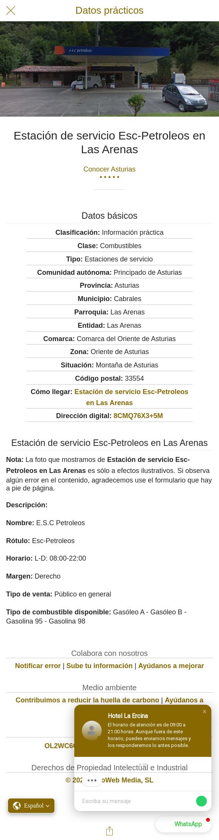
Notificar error (38, 666)
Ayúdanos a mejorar (171, 666)
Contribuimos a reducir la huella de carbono (87, 700)
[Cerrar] (10, 10)
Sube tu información (99, 666)
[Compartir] (110, 831)
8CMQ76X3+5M (138, 416)
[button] (31, 806)
